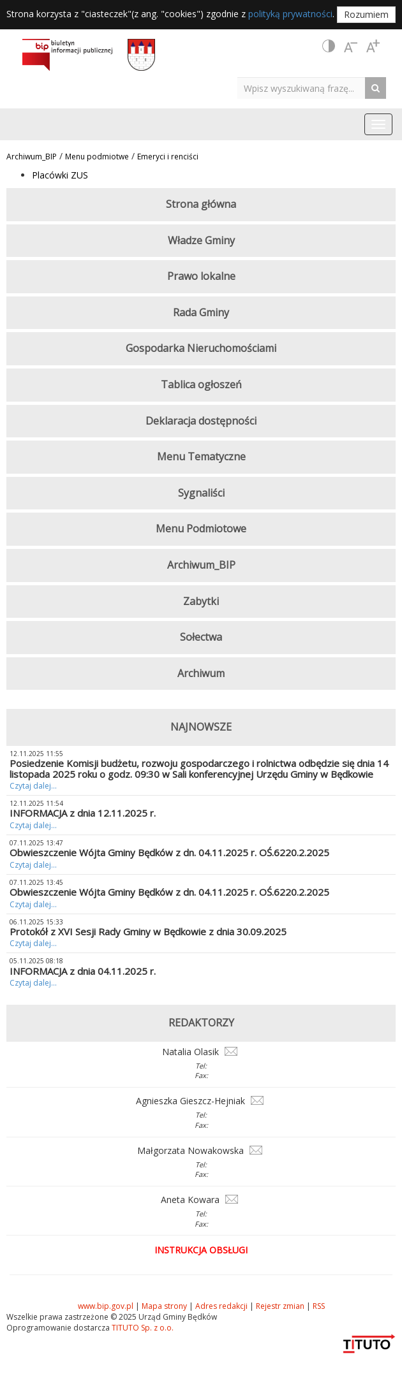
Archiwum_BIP (31, 156)
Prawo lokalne (201, 276)
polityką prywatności (290, 14)
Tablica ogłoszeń (201, 384)
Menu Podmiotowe (201, 529)
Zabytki (201, 601)
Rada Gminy (201, 312)
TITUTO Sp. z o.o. (142, 1327)
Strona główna (201, 204)
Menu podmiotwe (97, 156)
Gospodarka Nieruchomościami (201, 348)
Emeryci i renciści (167, 156)
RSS (319, 1306)
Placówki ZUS (60, 175)
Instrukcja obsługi (201, 1250)
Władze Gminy (201, 240)
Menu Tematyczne (201, 456)
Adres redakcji (221, 1306)
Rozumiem (366, 14)
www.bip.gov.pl (105, 1306)
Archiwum (201, 673)
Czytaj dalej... (33, 785)
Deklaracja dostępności (201, 421)
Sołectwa (201, 637)
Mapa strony (164, 1306)
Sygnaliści (201, 493)
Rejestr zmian (280, 1306)
